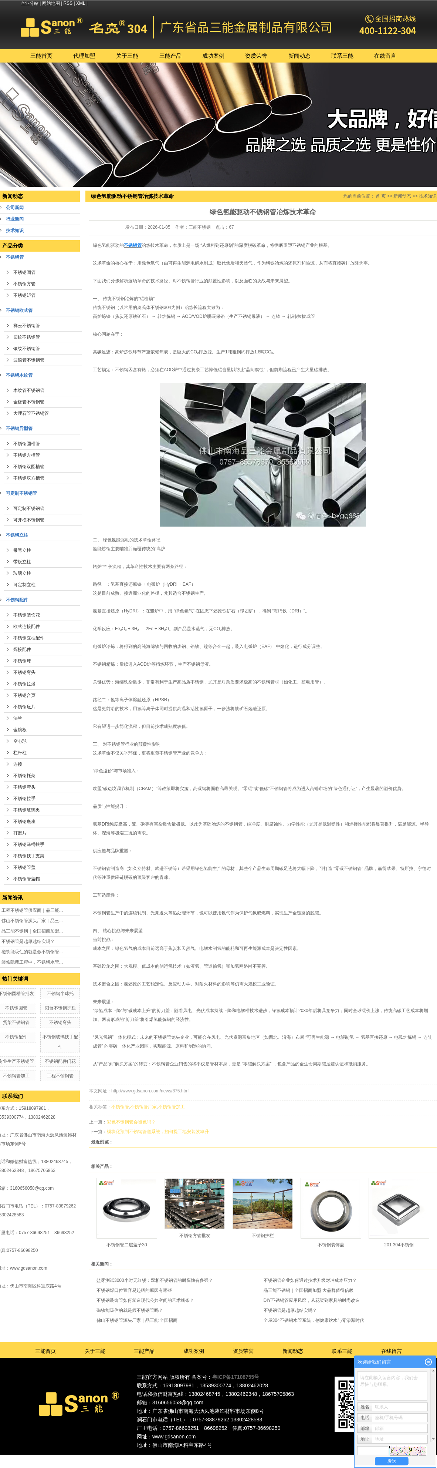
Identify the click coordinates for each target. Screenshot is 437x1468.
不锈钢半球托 (60, 993)
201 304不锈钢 (398, 1244)
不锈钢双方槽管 (28, 478)
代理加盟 (84, 56)
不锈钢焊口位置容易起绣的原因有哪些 (134, 1290)
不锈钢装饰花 (26, 615)
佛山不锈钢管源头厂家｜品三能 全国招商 (136, 1320)
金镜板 (20, 729)
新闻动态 (299, 56)
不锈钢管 (120, 1106)
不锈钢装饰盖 (331, 1244)
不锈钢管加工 (16, 1075)
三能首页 (41, 56)
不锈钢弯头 (24, 672)
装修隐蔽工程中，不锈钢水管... (32, 962)
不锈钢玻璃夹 (26, 810)
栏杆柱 (20, 752)
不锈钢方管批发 (194, 1235)
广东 (196, 1458)
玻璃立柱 (22, 573)
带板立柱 (22, 561)
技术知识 (428, 196)
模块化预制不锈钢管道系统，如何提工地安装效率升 (158, 1131)
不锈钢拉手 (24, 798)
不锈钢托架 (24, 775)
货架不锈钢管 (16, 1022)
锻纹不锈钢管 (26, 348)
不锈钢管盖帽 (26, 878)
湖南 (267, 1458)
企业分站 (29, 3)
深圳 (237, 1458)
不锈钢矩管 (24, 295)
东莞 (217, 1458)
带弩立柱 (22, 550)
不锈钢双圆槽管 (28, 466)
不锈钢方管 (24, 283)
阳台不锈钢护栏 (60, 1008)
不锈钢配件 (16, 1036)
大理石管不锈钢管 (31, 413)
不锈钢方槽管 (26, 455)
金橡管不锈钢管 (28, 401)
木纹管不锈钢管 (28, 390)
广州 (227, 1458)
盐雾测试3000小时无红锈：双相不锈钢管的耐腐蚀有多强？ (154, 1280)
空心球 (20, 741)
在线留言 (385, 56)
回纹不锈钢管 (26, 337)
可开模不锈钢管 (28, 520)
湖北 (277, 1458)
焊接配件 (22, 649)
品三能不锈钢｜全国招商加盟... (32, 931)
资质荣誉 (256, 56)
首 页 (381, 196)
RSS (68, 3)
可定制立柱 (24, 584)
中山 (247, 1458)
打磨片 (20, 833)
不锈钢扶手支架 (28, 856)
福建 (257, 1458)
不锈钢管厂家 (143, 1106)
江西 (287, 1458)
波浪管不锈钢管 (28, 360)
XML (80, 3)
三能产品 (170, 56)
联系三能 (342, 56)
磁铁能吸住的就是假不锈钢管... (32, 951)
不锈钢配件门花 (60, 1061)
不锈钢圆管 (24, 272)
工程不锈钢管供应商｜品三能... (32, 910)
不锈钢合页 (24, 695)
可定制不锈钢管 (28, 508)
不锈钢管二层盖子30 (126, 1244)
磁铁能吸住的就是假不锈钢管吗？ (129, 1310)
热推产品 (154, 1458)
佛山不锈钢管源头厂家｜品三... (32, 920)
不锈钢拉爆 (24, 683)
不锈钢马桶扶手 (28, 844)
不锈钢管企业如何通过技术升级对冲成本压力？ (310, 1280)
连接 (17, 764)
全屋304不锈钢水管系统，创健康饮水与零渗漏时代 (314, 1320)
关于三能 (127, 56)
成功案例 (213, 56)
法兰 (17, 718)
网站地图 (51, 3)
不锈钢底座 (24, 821)
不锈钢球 (22, 661)
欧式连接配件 (26, 626)
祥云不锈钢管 (26, 325)
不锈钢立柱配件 (28, 638)
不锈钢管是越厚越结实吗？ (28, 941)
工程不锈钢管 (60, 1075)
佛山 (206, 1458)
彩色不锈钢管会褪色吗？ (131, 1122)
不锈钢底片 (24, 706)
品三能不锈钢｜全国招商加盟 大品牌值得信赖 (308, 1290)
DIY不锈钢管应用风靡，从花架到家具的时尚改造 (312, 1300)
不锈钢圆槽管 (26, 443)
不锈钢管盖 (24, 867)
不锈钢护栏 (263, 1235)
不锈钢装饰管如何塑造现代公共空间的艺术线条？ (145, 1300)
